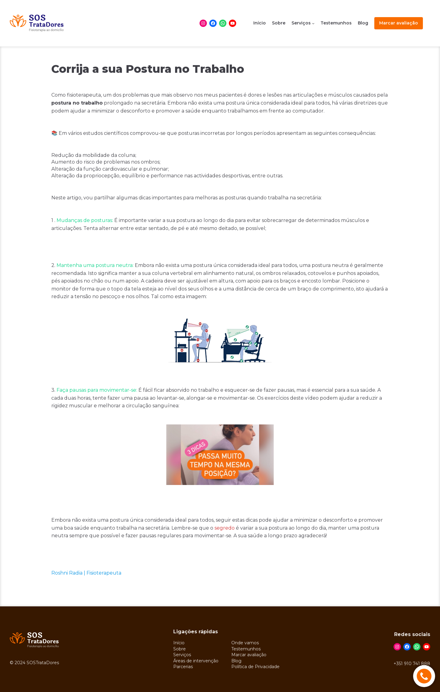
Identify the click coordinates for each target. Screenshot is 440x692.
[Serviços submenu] (313, 23)
